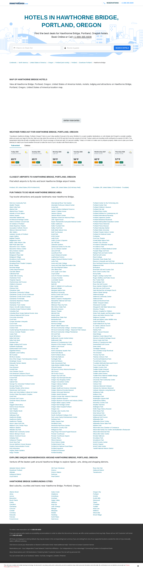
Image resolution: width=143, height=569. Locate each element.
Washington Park (98, 396)
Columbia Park (14, 311)
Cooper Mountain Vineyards (19, 321)
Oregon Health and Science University (63, 388)
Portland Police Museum (101, 226)
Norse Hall (54, 348)
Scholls (95, 496)
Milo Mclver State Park (58, 307)
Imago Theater (14, 452)
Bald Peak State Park (16, 244)
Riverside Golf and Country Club (103, 269)
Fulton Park (13, 380)
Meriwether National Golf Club (61, 301)
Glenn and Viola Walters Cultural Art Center (23, 392)
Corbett (12, 510)
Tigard (95, 502)
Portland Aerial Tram (57, 444)
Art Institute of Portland (17, 224)
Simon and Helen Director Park (103, 315)
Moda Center (55, 315)
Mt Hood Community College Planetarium (64, 332)
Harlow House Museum (17, 407)
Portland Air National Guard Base (62, 446)
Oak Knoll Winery (56, 361)
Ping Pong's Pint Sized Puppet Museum (63, 432)
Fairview (12, 517)
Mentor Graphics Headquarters (61, 298)
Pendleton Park (56, 423)
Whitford (95, 510)
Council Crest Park (16, 325)
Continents (13, 62)
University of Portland (100, 377)
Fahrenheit (15, 145)
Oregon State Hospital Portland (61, 407)
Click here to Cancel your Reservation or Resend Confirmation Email (31, 545)
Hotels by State (43, 552)
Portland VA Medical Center (102, 234)
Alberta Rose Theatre (16, 211)
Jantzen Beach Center (58, 215)
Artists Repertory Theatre (18, 226)
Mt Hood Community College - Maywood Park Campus (68, 330)
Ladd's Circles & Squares (59, 240)
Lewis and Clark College (59, 263)
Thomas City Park (98, 355)
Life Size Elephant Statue (59, 267)
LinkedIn (56, 556)
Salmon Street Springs (100, 292)
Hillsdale (12, 472)
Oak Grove (54, 519)
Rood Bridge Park (98, 282)
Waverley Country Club (100, 402)
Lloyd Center (55, 273)
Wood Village (97, 515)
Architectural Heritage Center (19, 219)
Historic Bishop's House (17, 434)
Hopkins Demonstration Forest (19, 446)
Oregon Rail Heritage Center (60, 405)
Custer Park (13, 334)
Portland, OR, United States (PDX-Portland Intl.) (25, 187)
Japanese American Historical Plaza (62, 217)
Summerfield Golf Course (101, 344)
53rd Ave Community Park (18, 203)
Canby (12, 502)
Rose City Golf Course (100, 284)
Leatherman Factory (57, 257)
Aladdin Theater (15, 205)
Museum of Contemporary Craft (61, 342)
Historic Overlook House (18, 436)
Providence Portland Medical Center (105, 249)
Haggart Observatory (16, 405)
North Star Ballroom (57, 357)
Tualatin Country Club (100, 367)
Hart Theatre (14, 409)
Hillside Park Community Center (20, 432)
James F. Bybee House (58, 211)
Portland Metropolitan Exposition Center (106, 222)
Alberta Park (13, 209)
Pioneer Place (56, 438)
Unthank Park (97, 382)
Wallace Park (97, 394)
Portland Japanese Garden (101, 217)
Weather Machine (98, 405)
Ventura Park (97, 384)
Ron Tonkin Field (98, 280)
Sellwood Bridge (98, 294)
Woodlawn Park (98, 438)
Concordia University (16, 317)
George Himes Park (16, 386)
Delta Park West (15, 340)
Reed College (97, 257)
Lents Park (54, 261)
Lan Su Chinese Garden (59, 249)
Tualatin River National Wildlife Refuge (105, 375)
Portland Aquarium (57, 448)
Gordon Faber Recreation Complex (21, 394)
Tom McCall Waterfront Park (102, 359)
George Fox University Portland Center (22, 384)
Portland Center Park (100, 205)
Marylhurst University (58, 292)
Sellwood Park (97, 298)
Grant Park (13, 396)
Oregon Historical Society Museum (62, 390)
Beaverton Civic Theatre (18, 246)
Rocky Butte (97, 273)
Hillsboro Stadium (15, 427)
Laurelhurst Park (56, 253)
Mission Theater (56, 311)
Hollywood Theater (16, 440)
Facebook (31, 556)
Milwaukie (54, 510)
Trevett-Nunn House (99, 361)
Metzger (54, 508)
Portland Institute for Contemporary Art (105, 213)
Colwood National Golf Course (19, 315)
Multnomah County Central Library (62, 338)
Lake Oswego (55, 506)
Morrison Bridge (56, 323)
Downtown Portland (85, 62)
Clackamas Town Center (17, 305)
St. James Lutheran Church (101, 325)
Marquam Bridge (56, 288)
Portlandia (96, 236)
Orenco (53, 470)
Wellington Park (98, 407)
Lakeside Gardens (57, 244)
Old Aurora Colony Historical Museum (63, 369)
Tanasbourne (97, 472)
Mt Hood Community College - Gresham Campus (66, 328)
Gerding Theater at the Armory (19, 388)
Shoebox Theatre (98, 309)
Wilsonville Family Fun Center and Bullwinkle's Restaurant (111, 429)
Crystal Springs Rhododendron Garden (22, 330)
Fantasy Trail (14, 365)
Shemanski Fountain (99, 305)
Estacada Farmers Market (18, 363)
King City (54, 504)
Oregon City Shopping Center (60, 380)
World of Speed (98, 444)
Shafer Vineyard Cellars (100, 303)
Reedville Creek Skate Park (102, 259)
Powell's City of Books (100, 242)
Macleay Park (55, 282)
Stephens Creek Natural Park (102, 336)
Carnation (13, 504)
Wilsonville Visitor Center (101, 434)
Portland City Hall (98, 209)
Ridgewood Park (98, 265)
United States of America (38, 62)
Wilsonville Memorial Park (101, 432)
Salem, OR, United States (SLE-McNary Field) (65, 187)
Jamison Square (56, 213)
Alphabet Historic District (17, 468)
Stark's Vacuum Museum (101, 332)
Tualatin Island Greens (100, 373)
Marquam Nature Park (58, 290)
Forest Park (13, 377)
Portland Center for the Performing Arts (105, 203)
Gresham (54, 498)
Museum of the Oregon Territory (61, 344)
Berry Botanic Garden (17, 251)
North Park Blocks (57, 353)
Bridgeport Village (15, 257)
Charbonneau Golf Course (18, 282)
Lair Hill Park (55, 242)
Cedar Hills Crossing (16, 276)
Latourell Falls (55, 251)
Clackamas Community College (19, 292)
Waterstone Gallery (99, 400)
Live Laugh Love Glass (58, 271)
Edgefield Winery (15, 350)
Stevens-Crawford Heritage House (104, 338)
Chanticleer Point (15, 278)
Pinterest (63, 556)
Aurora (12, 496)
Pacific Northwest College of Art (61, 415)
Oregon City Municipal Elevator (61, 377)
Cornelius (13, 513)
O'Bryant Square (56, 367)
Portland (74, 62)
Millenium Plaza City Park (59, 305)
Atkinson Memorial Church (18, 230)
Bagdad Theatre (15, 238)
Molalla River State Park (59, 317)
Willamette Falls (98, 419)
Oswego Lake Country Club (60, 411)
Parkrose (54, 474)
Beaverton (13, 498)
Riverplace (96, 267)
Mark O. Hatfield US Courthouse (61, 286)
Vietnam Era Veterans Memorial (103, 388)
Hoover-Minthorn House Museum (20, 444)
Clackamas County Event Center (20, 296)
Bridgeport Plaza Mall (16, 255)
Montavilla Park (56, 319)
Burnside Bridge (15, 267)
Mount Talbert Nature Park (59, 325)
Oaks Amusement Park (58, 363)
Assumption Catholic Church (19, 228)
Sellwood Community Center (102, 296)
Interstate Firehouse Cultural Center (63, 205)
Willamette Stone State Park (102, 423)
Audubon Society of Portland (19, 234)
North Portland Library (58, 355)
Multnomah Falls (56, 340)
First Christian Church (16, 371)
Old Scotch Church (57, 373)
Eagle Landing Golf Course (18, 344)
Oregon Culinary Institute (59, 384)
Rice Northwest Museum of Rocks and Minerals (108, 263)
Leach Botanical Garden (59, 255)
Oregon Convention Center (60, 382)
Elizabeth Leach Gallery (17, 353)
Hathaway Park (14, 415)
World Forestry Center (100, 442)
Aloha (11, 494)
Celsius (27, 145)
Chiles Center (14, 286)
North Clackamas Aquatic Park (61, 350)
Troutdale (96, 504)
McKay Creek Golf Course (59, 294)
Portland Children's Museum (102, 207)
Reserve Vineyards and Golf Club (103, 261)
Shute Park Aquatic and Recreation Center (106, 313)
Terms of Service (14, 566)
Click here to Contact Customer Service (81, 545)
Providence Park (98, 246)
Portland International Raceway (103, 215)
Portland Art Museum (58, 450)
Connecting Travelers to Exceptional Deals (99, 548)
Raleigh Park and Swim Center (102, 253)
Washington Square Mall (101, 398)
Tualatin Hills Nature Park (101, 371)
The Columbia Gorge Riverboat (103, 350)
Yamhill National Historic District (103, 448)
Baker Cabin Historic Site (18, 242)
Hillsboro (54, 502)
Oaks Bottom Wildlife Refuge (60, 365)
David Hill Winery (15, 336)
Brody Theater (14, 265)
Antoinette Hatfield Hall (17, 217)
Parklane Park (55, 419)
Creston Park (14, 328)
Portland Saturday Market (101, 228)
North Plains (55, 517)
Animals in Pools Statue (17, 213)
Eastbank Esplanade (16, 346)
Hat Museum (13, 413)
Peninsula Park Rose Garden (60, 425)
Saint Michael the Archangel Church (104, 290)
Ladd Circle (55, 238)
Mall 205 (54, 284)
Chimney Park (14, 288)
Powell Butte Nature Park (101, 240)
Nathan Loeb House (57, 346)
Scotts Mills (96, 498)
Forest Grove (14, 519)
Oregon (50, 62)
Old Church (54, 371)
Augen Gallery (14, 236)
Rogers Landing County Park (102, 276)
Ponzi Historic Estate (58, 442)
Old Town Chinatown (58, 468)
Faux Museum (14, 367)
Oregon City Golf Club (58, 375)
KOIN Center (55, 236)
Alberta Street (14, 492)
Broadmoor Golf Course (17, 259)
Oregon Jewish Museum (59, 394)
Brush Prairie (14, 500)
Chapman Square (15, 280)
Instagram (49, 556)
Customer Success (55, 552)
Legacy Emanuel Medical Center (61, 259)
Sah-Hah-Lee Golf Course (101, 288)
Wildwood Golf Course (100, 417)
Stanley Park (97, 330)
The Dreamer (97, 353)
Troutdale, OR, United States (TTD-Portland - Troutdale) (111, 187)
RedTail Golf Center (99, 255)
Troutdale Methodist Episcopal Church (105, 363)
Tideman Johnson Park (100, 357)
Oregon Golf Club (57, 386)
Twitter (36, 556)
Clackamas (13, 506)
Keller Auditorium (56, 224)
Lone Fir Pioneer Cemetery (60, 276)
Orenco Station (56, 472)
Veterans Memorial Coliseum (102, 386)
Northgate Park (56, 359)
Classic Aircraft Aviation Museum (20, 307)
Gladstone (54, 494)
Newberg (54, 515)
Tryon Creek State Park (100, 365)
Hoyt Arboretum (15, 448)
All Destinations (32, 552)
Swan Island (97, 346)
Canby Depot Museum (17, 269)
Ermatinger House (15, 361)
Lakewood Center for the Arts (61, 246)
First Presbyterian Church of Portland (21, 375)
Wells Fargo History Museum (102, 409)
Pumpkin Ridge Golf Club (101, 251)
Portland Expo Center (100, 211)
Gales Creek (55, 492)
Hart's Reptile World (16, 411)
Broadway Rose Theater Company (21, 263)
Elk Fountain (13, 355)
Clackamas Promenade (17, 298)
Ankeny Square (14, 215)
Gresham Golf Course (17, 398)
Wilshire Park (97, 425)
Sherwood (96, 500)
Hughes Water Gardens (17, 450)
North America (23, 62)
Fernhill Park (14, 369)
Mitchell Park (55, 313)
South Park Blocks (99, 321)
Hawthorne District (15, 419)
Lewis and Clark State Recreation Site (63, 265)
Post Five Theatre (99, 238)
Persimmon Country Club (59, 427)
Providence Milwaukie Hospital (103, 244)
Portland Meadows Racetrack (102, 219)
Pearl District (55, 476)
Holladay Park (14, 438)
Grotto (12, 402)
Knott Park (54, 234)
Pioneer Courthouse (58, 434)
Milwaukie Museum (57, 309)
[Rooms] (87, 48)
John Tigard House (57, 219)
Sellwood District (98, 470)
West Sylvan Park (98, 413)
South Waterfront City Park (101, 323)
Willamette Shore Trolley (101, 421)
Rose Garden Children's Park (102, 286)
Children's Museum (16, 284)
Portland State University (101, 230)
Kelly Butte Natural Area (59, 230)
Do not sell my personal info (71, 552)
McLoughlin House (57, 296)
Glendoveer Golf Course (18, 390)
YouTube (42, 556)
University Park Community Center (104, 380)
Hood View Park (15, 442)
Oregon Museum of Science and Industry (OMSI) (67, 400)
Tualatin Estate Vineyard (101, 369)
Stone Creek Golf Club (100, 340)
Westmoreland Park (99, 415)
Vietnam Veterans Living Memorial (104, 390)
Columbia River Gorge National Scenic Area (24, 313)
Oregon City (97, 492)
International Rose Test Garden (61, 203)
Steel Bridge (97, 334)
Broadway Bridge (15, 261)
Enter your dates (71, 121)
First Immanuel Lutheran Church (20, 373)
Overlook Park (56, 413)
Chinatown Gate (15, 290)
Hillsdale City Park (15, 429)
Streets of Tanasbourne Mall (102, 342)
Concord (12, 508)
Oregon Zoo (55, 409)
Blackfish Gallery (15, 253)
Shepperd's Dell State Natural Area (104, 307)
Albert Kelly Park (15, 207)
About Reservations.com (17, 552)
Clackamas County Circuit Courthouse (22, 294)
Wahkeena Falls (98, 392)
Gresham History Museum (18, 400)
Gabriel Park (13, 382)
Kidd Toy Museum (57, 232)
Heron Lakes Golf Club (17, 423)
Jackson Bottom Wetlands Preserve (63, 209)
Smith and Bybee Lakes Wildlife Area (105, 319)
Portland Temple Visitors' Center (103, 232)
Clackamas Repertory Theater (19, 301)
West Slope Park (98, 411)
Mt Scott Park (55, 334)
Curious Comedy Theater (18, 332)
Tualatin (95, 506)
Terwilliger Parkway (99, 348)
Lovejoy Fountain (57, 278)
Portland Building (56, 452)
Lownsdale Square (57, 280)
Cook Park (13, 319)
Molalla (53, 513)
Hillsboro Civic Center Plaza (19, 425)
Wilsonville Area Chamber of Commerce (106, 427)
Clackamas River (15, 303)
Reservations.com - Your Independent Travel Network (27, 548)
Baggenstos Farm (15, 240)
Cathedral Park (14, 273)
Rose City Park (97, 468)
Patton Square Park (57, 421)
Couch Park (13, 323)
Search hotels (122, 48)
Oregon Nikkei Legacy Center (61, 402)
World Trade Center (99, 446)
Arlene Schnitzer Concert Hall (19, 222)
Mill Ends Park (55, 303)
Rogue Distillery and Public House (104, 278)
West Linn (96, 508)
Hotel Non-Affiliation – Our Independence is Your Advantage (64, 548)
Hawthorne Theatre (16, 421)
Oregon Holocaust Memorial (60, 392)
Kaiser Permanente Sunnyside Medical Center (66, 222)
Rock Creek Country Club (101, 271)
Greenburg (54, 496)
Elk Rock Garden (15, 357)
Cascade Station (15, 271)
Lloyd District (14, 476)
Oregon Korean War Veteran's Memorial (64, 396)
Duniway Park (14, 342)
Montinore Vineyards (58, 321)
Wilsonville (96, 513)
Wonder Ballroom (98, 436)
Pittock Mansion (56, 440)
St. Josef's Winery (98, 328)
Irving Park (54, 207)
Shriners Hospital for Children (102, 311)
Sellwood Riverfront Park (101, 301)
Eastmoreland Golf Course (18, 348)
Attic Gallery (13, 232)
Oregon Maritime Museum (59, 398)
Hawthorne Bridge (15, 417)
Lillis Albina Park (56, 269)
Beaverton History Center (18, 249)
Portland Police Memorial (101, 224)
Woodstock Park (98, 440)
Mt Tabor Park (55, 336)
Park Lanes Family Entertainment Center (64, 417)
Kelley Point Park (56, 228)
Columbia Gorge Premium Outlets (20, 309)
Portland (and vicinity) (62, 62)
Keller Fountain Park (57, 226)
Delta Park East (14, 338)
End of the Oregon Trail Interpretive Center (23, 359)
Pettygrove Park (56, 429)
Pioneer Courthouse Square (60, 436)
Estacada (12, 515)
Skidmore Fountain (99, 317)
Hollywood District (15, 474)
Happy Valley (55, 500)
